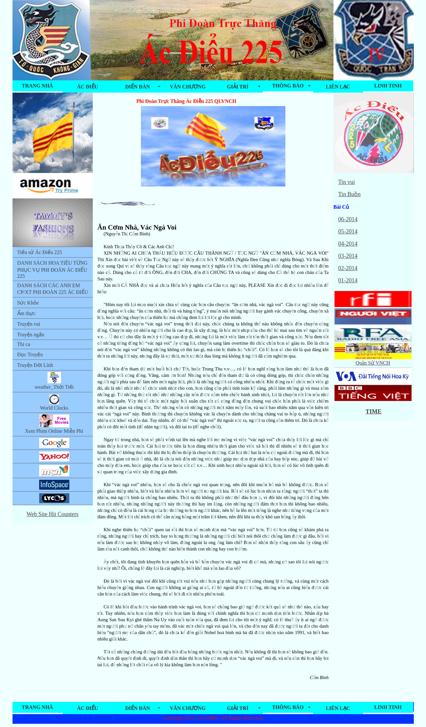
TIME (374, 411)
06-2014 (348, 219)
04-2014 (348, 244)
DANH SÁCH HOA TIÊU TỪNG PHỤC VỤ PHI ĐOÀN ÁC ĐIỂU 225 (52, 269)
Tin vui (346, 182)
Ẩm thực (26, 313)
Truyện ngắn (31, 334)
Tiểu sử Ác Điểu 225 (39, 252)
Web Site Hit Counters (52, 514)
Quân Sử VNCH (373, 360)
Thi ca (23, 344)
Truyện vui (28, 324)
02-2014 (348, 268)
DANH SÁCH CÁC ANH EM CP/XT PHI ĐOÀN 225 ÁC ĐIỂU (52, 289)
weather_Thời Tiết (54, 381)
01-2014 (348, 280)
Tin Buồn (349, 194)
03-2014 (348, 256)
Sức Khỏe (28, 302)
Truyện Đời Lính (35, 365)
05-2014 (348, 231)
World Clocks (54, 402)
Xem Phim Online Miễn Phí (54, 424)
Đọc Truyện (30, 354)
